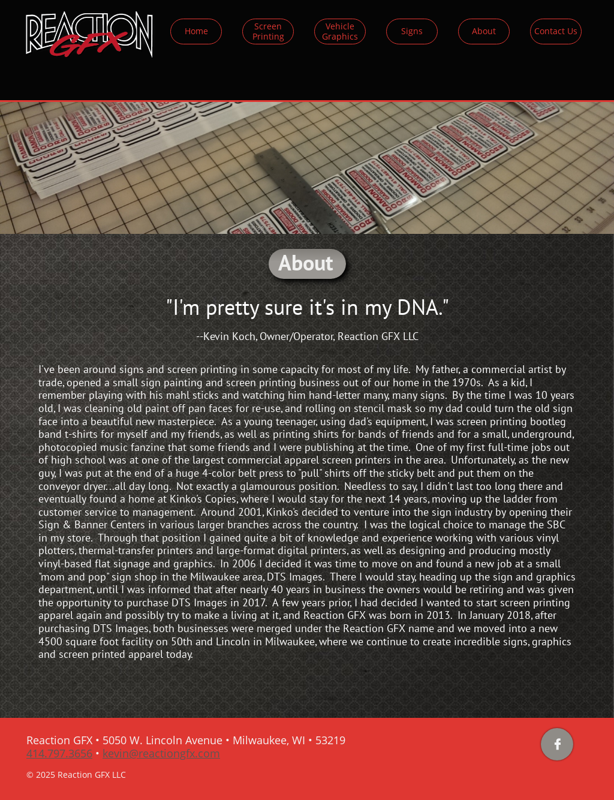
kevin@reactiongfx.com (161, 753)
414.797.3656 (59, 753)
